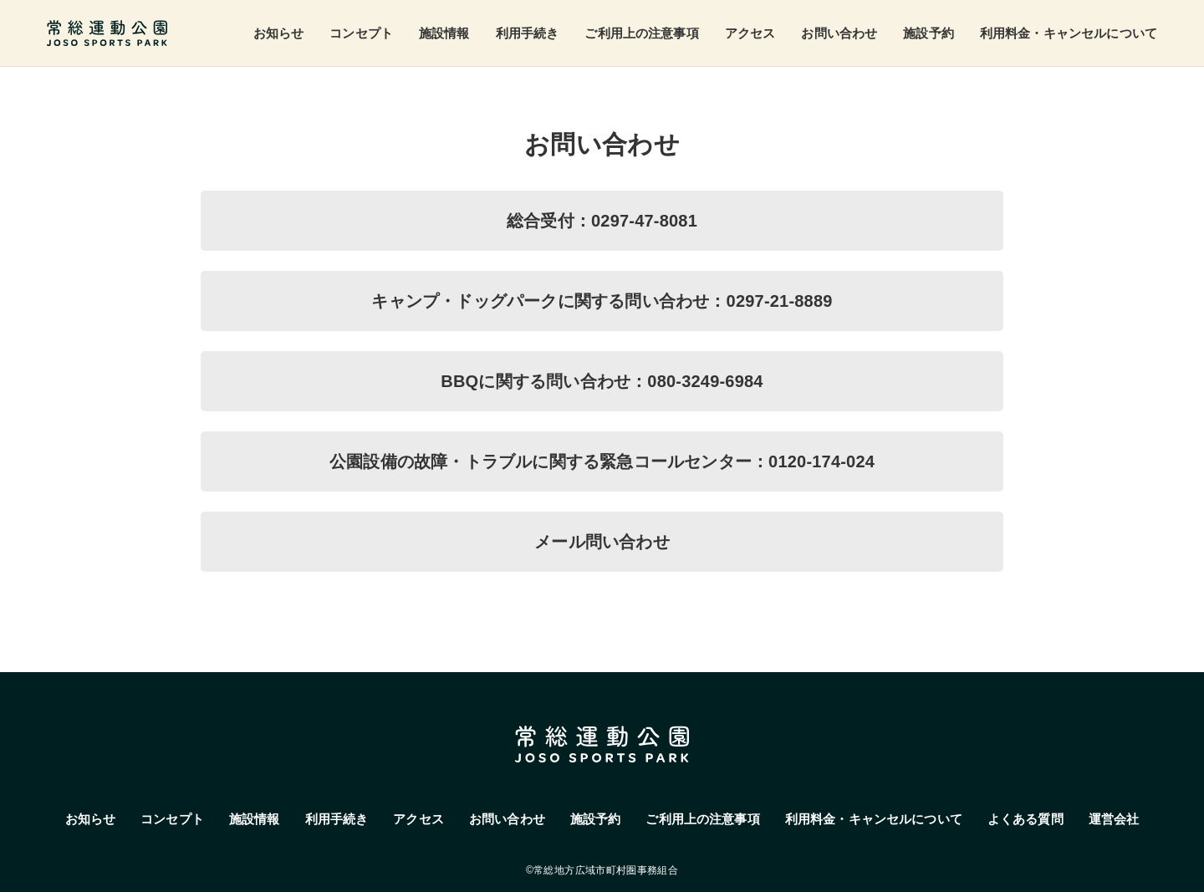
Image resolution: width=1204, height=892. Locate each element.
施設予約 (928, 33)
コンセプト (361, 33)
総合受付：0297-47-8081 (602, 221)
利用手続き (527, 33)
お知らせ (278, 33)
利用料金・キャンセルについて (1068, 33)
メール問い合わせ (602, 542)
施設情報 (444, 33)
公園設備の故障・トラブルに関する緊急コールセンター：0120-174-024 (602, 461)
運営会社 (1114, 819)
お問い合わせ (839, 33)
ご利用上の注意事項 (641, 33)
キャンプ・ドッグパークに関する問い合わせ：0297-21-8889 (601, 301)
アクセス (750, 33)
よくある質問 (1025, 819)
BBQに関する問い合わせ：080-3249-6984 (602, 381)
